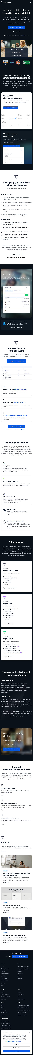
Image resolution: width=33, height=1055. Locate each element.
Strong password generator (23, 1007)
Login (2, 991)
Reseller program (4, 1012)
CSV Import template (22, 1012)
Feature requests (21, 999)
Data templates (4, 980)
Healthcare (20, 973)
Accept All (16, 1051)
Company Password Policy (23, 1005)
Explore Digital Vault (8, 623)
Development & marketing (23, 968)
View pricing (16, 32)
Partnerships (4, 1010)
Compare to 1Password (6, 1025)
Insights (19, 991)
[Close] (29, 1032)
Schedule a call (16, 254)
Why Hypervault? (4, 968)
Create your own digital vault (20, 956)
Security (3, 983)
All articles (3, 851)
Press (2, 1007)
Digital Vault (3, 976)
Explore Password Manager (10, 588)
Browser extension (5, 996)
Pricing (2, 985)
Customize (16, 1047)
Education (20, 971)
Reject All (17, 1044)
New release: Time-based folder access (14, 935)
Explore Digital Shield (8, 656)
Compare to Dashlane (5, 1028)
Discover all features (9, 283)
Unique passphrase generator (24, 1010)
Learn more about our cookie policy (13, 1041)
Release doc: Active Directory (16, 327)
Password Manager (5, 973)
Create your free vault (16, 27)
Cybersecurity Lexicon (22, 1015)
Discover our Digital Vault (10, 107)
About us (3, 1005)
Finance (19, 976)
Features (3, 971)
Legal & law (20, 978)
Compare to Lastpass (5, 1023)
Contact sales (8, 956)
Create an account (5, 994)
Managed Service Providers (23, 966)
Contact (3, 1015)
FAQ (18, 996)
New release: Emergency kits (11, 905)
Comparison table (5, 1021)
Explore (2, 795)
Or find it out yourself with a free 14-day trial (17, 257)
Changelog (3, 999)
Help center (21, 994)
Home (2, 966)
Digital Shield (4, 978)
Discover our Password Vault (11, 146)
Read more (6, 882)
